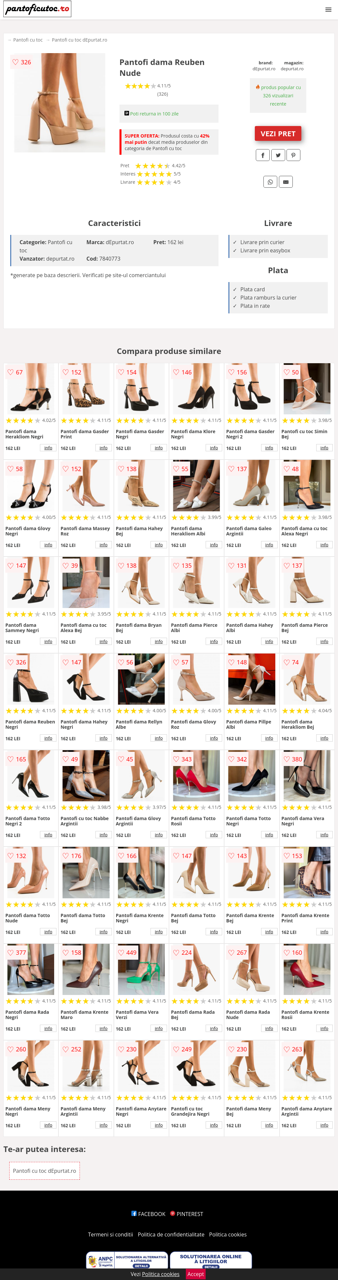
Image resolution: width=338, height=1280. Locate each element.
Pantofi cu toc (28, 40)
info (48, 448)
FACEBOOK (148, 1214)
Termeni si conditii (110, 1234)
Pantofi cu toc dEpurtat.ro (79, 40)
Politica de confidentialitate (171, 1234)
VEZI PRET (278, 133)
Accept (195, 1274)
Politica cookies (228, 1234)
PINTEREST (186, 1214)
